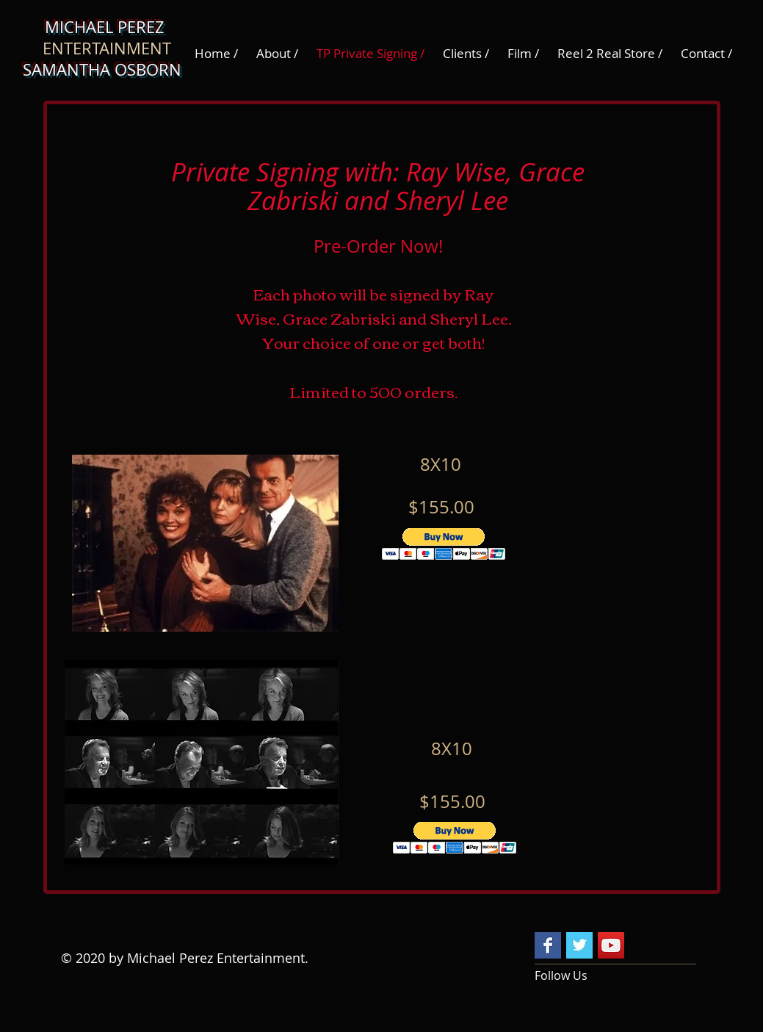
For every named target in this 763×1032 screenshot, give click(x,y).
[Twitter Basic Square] (579, 945)
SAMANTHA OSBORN (106, 69)
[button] (444, 544)
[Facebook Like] (658, 946)
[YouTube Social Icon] (611, 945)
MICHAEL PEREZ (107, 26)
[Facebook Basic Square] (548, 945)
